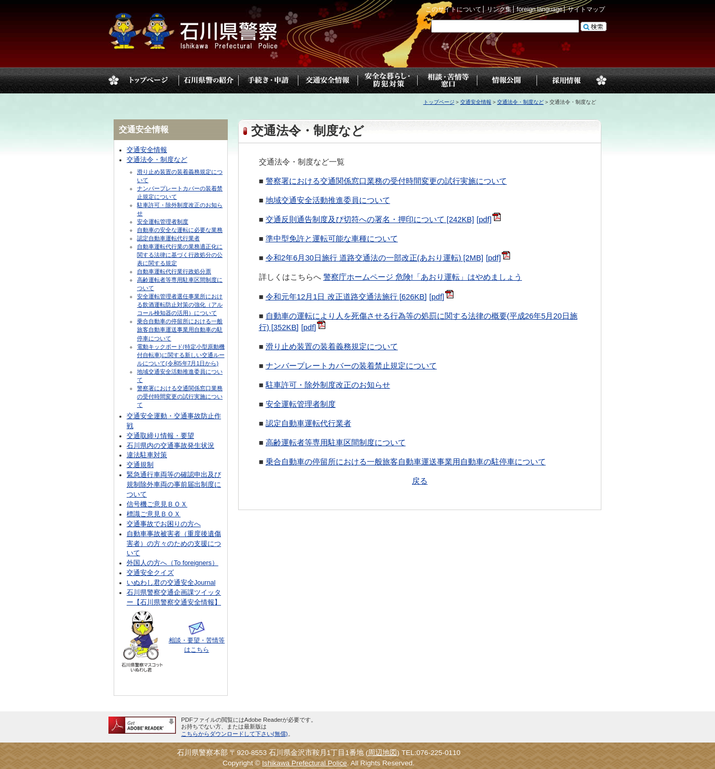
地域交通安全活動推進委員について (328, 200)
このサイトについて (453, 9)
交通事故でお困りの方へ (164, 524)
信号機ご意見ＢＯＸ (157, 504)
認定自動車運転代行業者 (308, 423)
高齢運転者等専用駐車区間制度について (336, 442)
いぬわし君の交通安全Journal (171, 582)
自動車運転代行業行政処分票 (174, 271)
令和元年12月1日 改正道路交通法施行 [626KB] (346, 297)
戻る (420, 481)
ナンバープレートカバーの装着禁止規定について (351, 366)
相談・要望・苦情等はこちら (197, 640)
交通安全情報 (475, 102)
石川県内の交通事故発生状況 (170, 445)
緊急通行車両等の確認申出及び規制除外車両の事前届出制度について (174, 484)
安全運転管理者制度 (301, 404)
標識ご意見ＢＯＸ (154, 514)
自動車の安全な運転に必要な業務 (180, 230)
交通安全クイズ (150, 572)
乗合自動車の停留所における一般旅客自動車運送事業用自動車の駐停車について (406, 462)
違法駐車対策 (147, 455)
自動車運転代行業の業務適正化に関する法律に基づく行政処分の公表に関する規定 (180, 254)
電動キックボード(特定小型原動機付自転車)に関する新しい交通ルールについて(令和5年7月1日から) (181, 355)
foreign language (539, 9)
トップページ (148, 80)
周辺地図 (382, 753)
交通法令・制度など (520, 102)
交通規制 (140, 465)
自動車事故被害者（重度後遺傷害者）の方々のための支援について (174, 543)
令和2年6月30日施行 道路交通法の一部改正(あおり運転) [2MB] (375, 258)
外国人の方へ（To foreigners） (172, 563)
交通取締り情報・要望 (160, 436)
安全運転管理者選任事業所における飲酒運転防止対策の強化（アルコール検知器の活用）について (180, 304)
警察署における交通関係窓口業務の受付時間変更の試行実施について (386, 181)
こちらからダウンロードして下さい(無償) (234, 734)
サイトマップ (586, 9)
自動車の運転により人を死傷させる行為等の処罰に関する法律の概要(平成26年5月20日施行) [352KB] (418, 322)
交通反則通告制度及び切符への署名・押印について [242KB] (370, 219)
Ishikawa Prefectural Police (304, 763)
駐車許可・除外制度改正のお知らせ (328, 385)
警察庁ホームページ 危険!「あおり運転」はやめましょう (422, 277)
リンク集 (499, 9)
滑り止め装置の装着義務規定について (332, 346)
